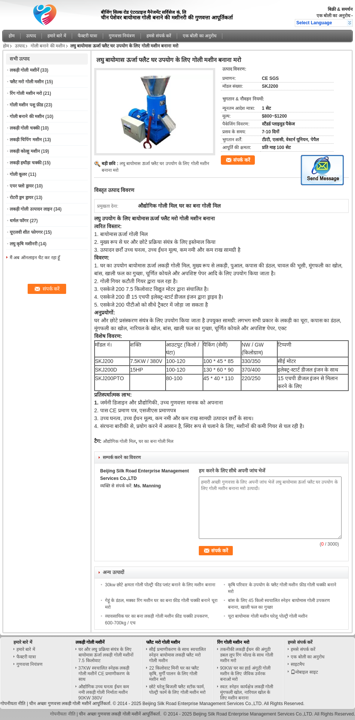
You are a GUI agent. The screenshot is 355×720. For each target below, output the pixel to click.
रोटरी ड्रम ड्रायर (21, 197)
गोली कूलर (18, 174)
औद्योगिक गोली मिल (119, 441)
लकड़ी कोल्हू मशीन (25, 151)
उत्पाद (31, 35)
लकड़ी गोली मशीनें (24, 70)
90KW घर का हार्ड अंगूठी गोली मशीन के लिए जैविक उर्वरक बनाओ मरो (245, 673)
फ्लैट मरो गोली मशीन (27, 81)
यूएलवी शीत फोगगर (26, 232)
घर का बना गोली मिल (156, 441)
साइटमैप (298, 664)
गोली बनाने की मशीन (48, 46)
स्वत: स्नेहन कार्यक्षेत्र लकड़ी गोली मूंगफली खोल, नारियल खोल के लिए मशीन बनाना (247, 692)
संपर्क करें (241, 160)
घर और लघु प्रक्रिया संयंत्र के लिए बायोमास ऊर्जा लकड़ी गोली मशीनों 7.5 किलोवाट (105, 655)
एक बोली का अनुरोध (333, 15)
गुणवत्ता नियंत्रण (122, 35)
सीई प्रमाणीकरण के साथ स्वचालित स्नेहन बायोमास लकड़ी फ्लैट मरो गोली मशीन (177, 655)
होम (12, 35)
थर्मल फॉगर (19, 220)
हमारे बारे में (56, 35)
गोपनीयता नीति (12, 703)
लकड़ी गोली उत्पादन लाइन (31, 209)
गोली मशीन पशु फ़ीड (26, 105)
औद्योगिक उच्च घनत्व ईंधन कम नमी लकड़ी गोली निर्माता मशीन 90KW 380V (103, 692)
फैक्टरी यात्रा (87, 35)
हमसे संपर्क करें (158, 35)
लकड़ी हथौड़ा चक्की (25, 162)
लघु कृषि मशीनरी (23, 243)
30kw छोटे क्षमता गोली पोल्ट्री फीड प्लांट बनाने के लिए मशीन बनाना (160, 584)
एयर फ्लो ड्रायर (22, 186)
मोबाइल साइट (304, 672)
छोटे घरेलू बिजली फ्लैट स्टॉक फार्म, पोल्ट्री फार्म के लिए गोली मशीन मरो (177, 689)
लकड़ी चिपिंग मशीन (26, 139)
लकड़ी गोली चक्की (25, 128)
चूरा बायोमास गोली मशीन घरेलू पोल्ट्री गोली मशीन (268, 616)
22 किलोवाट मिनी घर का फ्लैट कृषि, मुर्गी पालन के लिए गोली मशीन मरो (174, 673)
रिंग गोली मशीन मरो (26, 93)
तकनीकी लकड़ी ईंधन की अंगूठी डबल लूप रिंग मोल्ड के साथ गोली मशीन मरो (246, 655)
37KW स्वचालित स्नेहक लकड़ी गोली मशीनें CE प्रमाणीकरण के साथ (104, 673)
